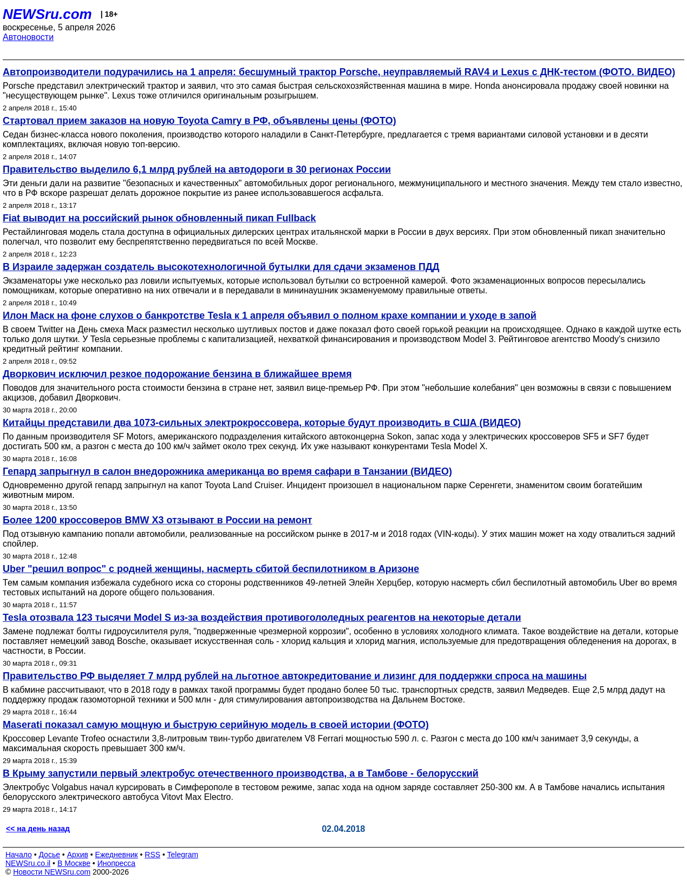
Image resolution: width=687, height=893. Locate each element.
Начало (18, 854)
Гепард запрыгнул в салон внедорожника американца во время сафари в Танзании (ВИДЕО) (227, 471)
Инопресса (116, 863)
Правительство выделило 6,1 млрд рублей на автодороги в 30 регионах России (197, 169)
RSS (152, 854)
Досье (49, 854)
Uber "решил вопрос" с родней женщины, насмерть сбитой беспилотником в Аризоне (211, 568)
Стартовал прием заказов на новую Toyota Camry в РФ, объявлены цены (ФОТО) (199, 120)
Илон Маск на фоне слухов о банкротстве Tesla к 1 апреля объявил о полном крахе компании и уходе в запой (269, 315)
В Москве (73, 863)
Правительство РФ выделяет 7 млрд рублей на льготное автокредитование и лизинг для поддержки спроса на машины (295, 676)
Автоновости (28, 37)
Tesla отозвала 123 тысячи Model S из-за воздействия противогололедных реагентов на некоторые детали (262, 617)
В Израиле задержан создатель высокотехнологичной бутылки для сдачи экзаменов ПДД (221, 266)
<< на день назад (38, 828)
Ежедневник (116, 854)
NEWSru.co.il (27, 863)
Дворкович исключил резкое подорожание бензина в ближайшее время (177, 374)
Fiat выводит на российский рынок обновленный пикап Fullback (159, 218)
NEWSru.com (47, 14)
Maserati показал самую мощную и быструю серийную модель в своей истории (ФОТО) (216, 724)
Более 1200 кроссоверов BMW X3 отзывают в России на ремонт (157, 520)
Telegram (183, 854)
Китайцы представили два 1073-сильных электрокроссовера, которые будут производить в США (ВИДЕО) (262, 422)
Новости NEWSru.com (51, 872)
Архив (77, 854)
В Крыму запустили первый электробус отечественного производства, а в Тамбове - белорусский (241, 773)
